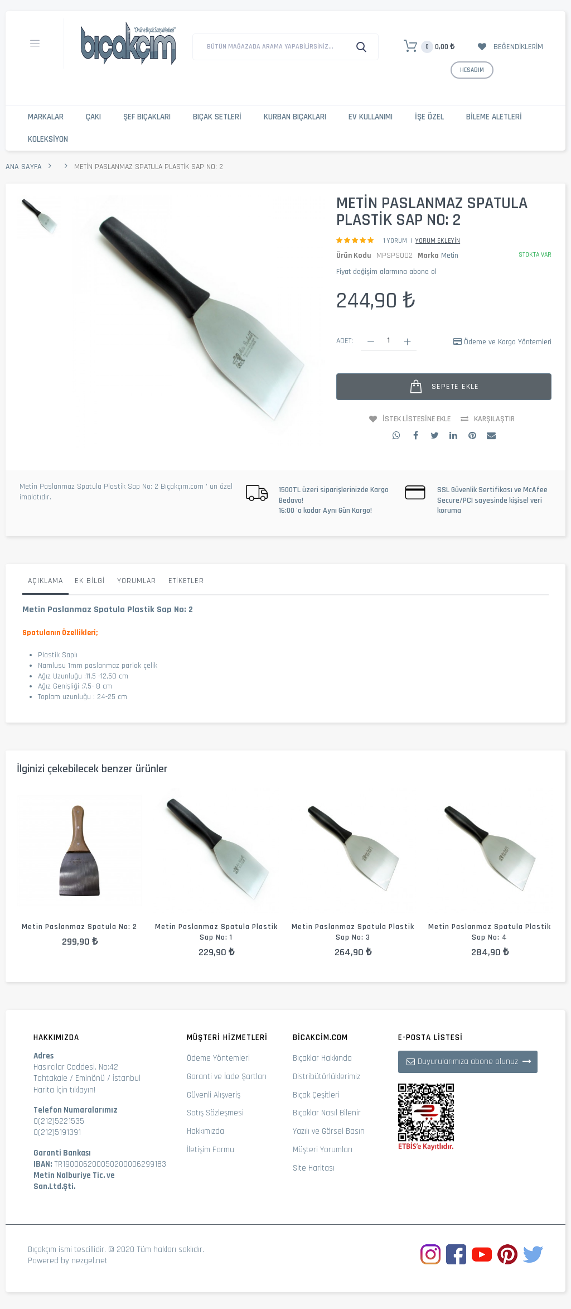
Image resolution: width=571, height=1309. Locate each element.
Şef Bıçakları (147, 117)
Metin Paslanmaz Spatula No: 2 (79, 927)
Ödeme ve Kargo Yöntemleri (507, 342)
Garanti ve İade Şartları (227, 1076)
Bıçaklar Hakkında (322, 1058)
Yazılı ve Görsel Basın (329, 1131)
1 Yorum (395, 241)
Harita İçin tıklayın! (64, 1090)
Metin (449, 256)
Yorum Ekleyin (437, 241)
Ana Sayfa (24, 167)
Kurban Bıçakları (295, 117)
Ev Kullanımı (371, 117)
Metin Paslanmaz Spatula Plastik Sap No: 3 (353, 932)
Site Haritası (314, 1168)
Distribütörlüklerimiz (326, 1076)
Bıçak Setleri (217, 117)
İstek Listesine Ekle (417, 419)
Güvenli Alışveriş (213, 1095)
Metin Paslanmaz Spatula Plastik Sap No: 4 (489, 932)
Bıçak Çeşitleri (316, 1095)
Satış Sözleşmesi (215, 1113)
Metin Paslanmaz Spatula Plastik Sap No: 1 (216, 932)
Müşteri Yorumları (322, 1150)
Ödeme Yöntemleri (218, 1058)
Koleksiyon (48, 139)
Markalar (46, 117)
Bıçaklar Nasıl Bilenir (327, 1113)
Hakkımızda (205, 1131)
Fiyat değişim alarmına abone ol (386, 272)
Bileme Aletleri (494, 117)
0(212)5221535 (58, 1121)
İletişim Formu (210, 1150)
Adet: (344, 341)
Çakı (93, 117)
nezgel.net (89, 1260)
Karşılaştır (494, 419)
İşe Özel (429, 117)
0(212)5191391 (57, 1132)
